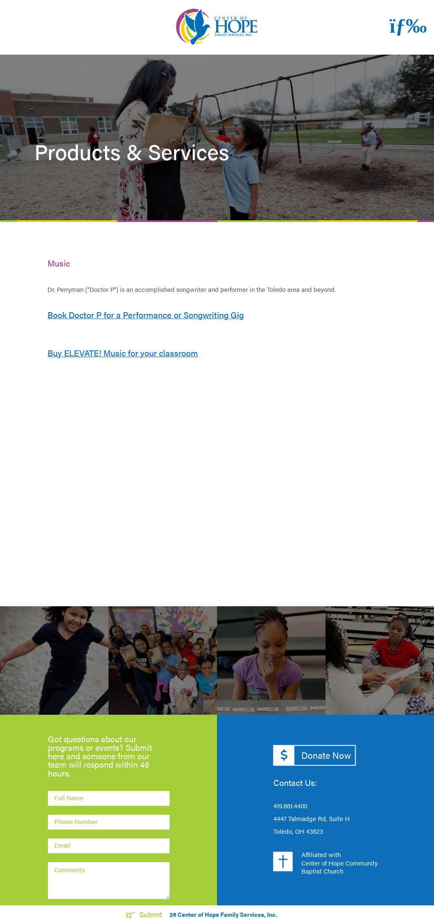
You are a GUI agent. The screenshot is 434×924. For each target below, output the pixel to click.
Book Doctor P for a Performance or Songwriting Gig (145, 315)
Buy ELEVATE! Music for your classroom (122, 353)
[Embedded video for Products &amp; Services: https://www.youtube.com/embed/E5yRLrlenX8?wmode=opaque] (217, 477)
